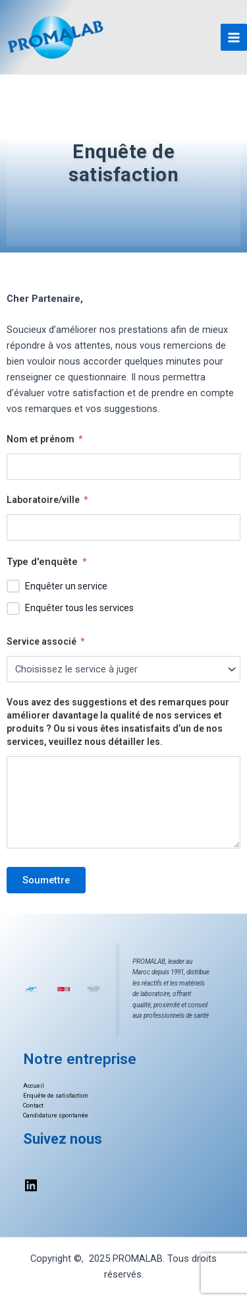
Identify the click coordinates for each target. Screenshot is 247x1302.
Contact (33, 1105)
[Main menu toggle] (234, 37)
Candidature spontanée (55, 1115)
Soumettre (46, 880)
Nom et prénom (44, 439)
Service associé (45, 641)
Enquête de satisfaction (55, 1095)
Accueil (33, 1085)
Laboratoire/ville (47, 499)
